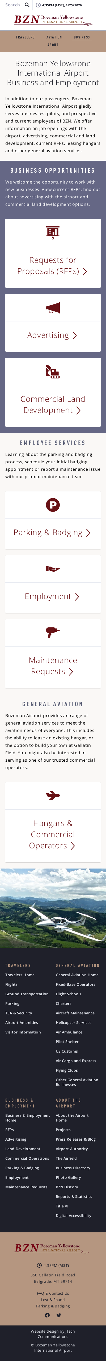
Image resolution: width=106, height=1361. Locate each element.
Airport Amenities (21, 1022)
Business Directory (73, 1168)
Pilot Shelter (67, 1041)
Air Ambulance (69, 1032)
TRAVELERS (25, 37)
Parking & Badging (22, 1168)
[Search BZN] (16, 5)
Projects (63, 1129)
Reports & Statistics (74, 1196)
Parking (12, 1003)
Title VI (62, 1206)
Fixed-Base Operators (76, 984)
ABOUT (53, 45)
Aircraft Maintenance (75, 1013)
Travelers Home (20, 974)
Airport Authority (72, 1148)
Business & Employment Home (27, 1118)
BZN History (67, 1187)
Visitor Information (23, 1032)
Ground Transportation (27, 994)
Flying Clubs (67, 1070)
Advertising (16, 1139)
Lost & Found (53, 1299)
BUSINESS (82, 37)
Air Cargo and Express (76, 1060)
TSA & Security (18, 1013)
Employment (17, 1177)
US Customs (67, 1051)
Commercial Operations (27, 1158)
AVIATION (54, 37)
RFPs (9, 1129)
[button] (27, 5)
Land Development (22, 1148)
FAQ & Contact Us (53, 1293)
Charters (64, 1003)
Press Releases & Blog (76, 1139)
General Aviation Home (77, 974)
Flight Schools (69, 994)
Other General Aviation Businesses (77, 1082)
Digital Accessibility (74, 1215)
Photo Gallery (68, 1177)
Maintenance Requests (26, 1187)
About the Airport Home (72, 1118)
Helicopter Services (74, 1022)
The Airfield (66, 1158)
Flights (11, 984)
